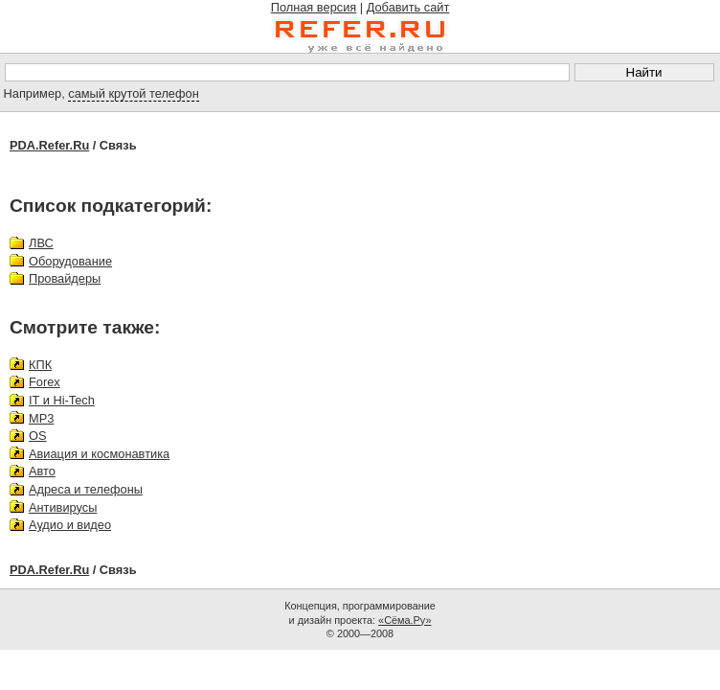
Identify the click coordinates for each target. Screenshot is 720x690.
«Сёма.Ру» (404, 620)
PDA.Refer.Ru (49, 145)
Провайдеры (65, 278)
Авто (42, 471)
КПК (40, 364)
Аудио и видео (70, 525)
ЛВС (41, 243)
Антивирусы (63, 507)
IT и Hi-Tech (62, 400)
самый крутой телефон (133, 93)
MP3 (41, 418)
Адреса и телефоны (86, 489)
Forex (44, 382)
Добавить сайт (408, 7)
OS (38, 435)
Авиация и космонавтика (99, 454)
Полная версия (314, 7)
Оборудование (70, 261)
